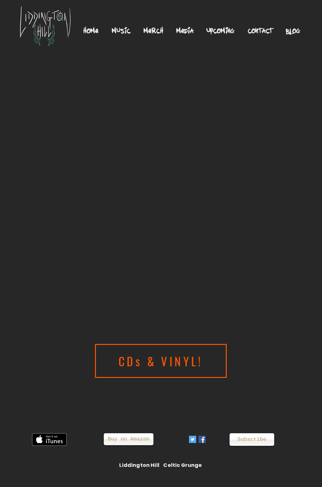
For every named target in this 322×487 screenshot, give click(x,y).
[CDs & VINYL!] (161, 361)
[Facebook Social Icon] (202, 439)
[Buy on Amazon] (128, 439)
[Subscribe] (252, 439)
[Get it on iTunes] (49, 439)
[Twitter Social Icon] (192, 439)
